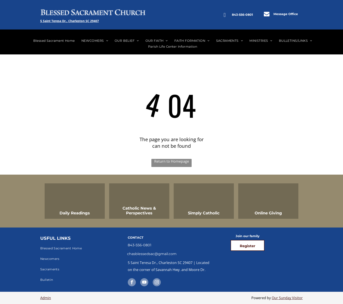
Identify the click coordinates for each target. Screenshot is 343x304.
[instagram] (157, 282)
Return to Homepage (171, 161)
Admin (45, 297)
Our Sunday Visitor (287, 297)
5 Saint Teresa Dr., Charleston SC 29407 (69, 21)
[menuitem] (54, 41)
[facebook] (132, 282)
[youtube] (144, 282)
